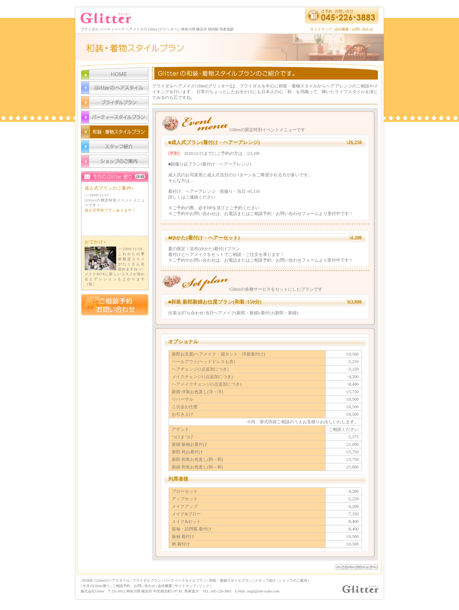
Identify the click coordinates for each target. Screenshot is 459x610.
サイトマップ (321, 29)
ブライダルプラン (146, 580)
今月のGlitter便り (114, 236)
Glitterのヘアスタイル (112, 580)
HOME (87, 580)
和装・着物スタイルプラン (230, 580)
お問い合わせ (362, 29)
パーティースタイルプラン (185, 580)
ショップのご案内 (293, 580)
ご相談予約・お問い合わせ (133, 586)
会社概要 (342, 29)
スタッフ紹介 (265, 580)
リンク (204, 586)
